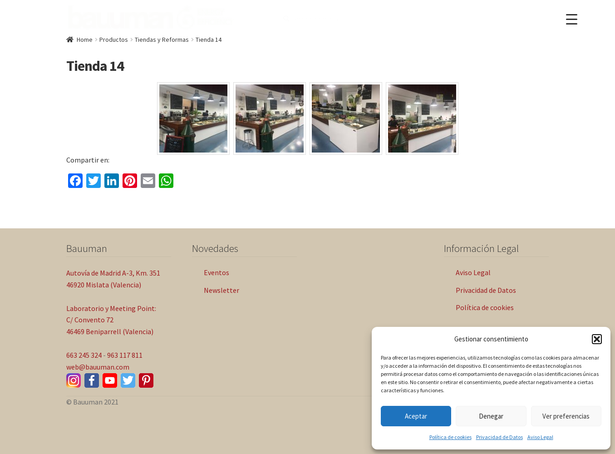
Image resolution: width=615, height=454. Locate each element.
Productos (113, 39)
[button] (596, 339)
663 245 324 (84, 355)
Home (85, 39)
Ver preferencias (566, 416)
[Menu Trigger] (571, 19)
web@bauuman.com (97, 366)
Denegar (491, 416)
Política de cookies (450, 437)
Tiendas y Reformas (162, 39)
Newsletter (221, 290)
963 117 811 (125, 355)
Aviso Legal (540, 437)
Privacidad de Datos (499, 437)
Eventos (216, 272)
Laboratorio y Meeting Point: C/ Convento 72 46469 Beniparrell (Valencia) (111, 320)
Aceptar (416, 416)
